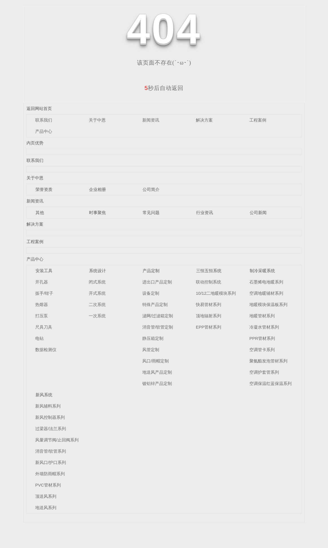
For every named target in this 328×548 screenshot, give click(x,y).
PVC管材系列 (48, 485)
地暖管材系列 (262, 315)
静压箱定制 (152, 338)
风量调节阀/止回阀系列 (57, 439)
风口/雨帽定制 (155, 360)
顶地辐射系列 (208, 315)
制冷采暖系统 (262, 270)
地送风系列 (45, 507)
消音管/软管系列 (50, 451)
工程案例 (257, 120)
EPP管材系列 (208, 327)
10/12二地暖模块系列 (216, 293)
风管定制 (150, 349)
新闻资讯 (150, 120)
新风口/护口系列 (50, 462)
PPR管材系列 (262, 338)
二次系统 (97, 304)
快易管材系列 (208, 304)
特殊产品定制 (155, 304)
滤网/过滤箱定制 (157, 315)
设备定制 (150, 293)
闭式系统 (97, 281)
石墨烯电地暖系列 (266, 281)
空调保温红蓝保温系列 (270, 383)
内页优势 (34, 142)
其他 (40, 212)
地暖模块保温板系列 (268, 304)
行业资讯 (204, 212)
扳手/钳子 (44, 293)
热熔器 (41, 304)
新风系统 (44, 394)
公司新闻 (258, 212)
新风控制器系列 (50, 417)
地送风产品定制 (157, 372)
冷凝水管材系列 (264, 327)
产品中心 (43, 131)
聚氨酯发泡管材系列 (268, 360)
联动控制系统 (208, 281)
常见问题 (151, 212)
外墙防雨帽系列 (50, 473)
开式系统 (97, 293)
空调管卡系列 (262, 349)
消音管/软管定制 (157, 327)
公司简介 (151, 189)
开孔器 (41, 281)
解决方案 (204, 120)
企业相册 (97, 189)
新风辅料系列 (48, 406)
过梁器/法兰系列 (50, 428)
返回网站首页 (39, 108)
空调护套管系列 (264, 372)
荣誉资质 (44, 189)
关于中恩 (97, 120)
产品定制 (151, 270)
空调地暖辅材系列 (266, 293)
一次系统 (97, 315)
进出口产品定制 (157, 281)
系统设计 (97, 270)
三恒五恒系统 (208, 270)
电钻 (39, 338)
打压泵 (41, 315)
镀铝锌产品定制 (157, 383)
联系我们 (43, 120)
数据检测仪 (45, 349)
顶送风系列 (45, 496)
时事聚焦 (97, 212)
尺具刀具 (43, 327)
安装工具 (44, 270)
